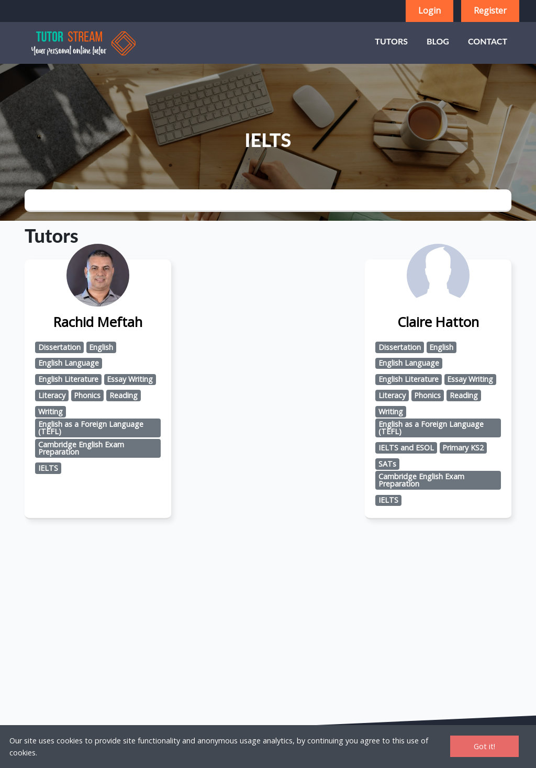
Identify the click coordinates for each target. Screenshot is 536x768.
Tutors (391, 41)
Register (490, 10)
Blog (438, 41)
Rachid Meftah (97, 322)
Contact (487, 41)
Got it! (484, 746)
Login (429, 10)
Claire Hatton (438, 322)
